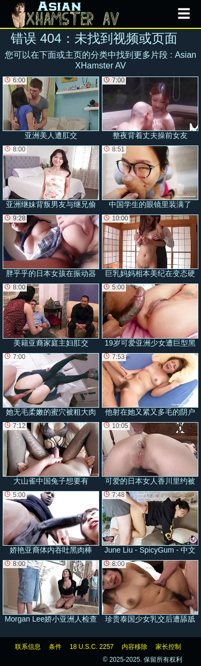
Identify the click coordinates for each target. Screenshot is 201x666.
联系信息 (28, 646)
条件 (55, 646)
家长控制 (168, 646)
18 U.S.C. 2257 (92, 646)
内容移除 (134, 646)
